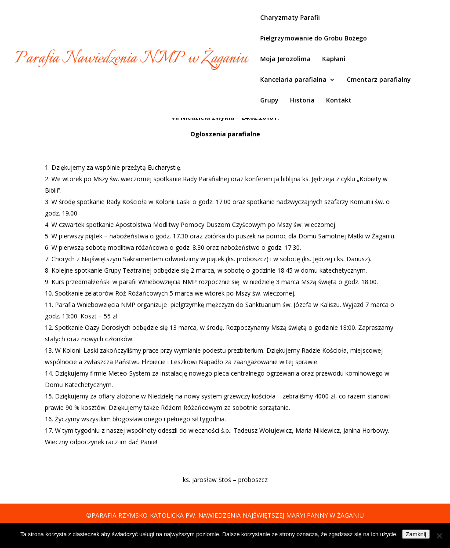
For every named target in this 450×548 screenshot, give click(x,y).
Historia (302, 100)
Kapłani (333, 59)
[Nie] (439, 535)
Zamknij (416, 534)
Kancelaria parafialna (293, 80)
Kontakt (339, 100)
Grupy (269, 100)
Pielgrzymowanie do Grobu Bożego (313, 38)
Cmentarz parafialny (379, 80)
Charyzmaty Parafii (290, 18)
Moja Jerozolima (285, 59)
